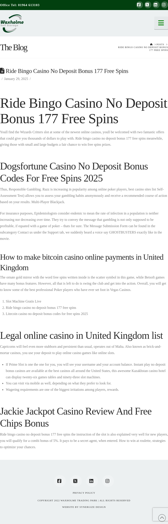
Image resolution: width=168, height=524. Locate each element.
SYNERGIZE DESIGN (92, 507)
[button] (161, 23)
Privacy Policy (84, 492)
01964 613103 (29, 5)
